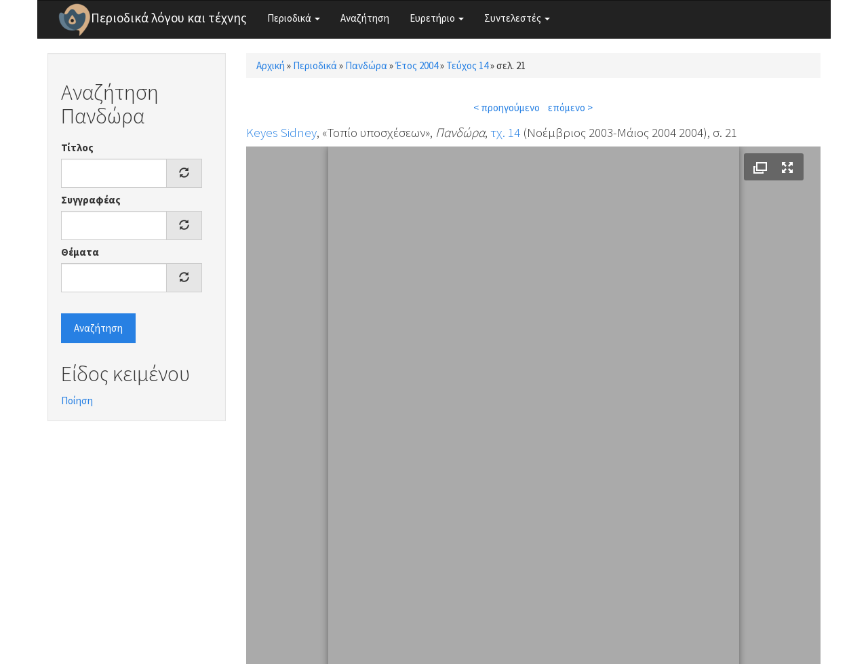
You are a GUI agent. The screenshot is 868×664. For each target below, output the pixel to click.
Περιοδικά (293, 18)
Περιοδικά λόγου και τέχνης (169, 17)
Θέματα (80, 252)
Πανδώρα (366, 65)
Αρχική (270, 65)
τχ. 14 (505, 132)
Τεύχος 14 (467, 65)
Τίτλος (77, 147)
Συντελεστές (517, 18)
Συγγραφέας (91, 199)
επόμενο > (570, 107)
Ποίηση (77, 400)
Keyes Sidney (281, 132)
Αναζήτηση (364, 18)
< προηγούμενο (506, 107)
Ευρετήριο (437, 18)
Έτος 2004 (416, 65)
